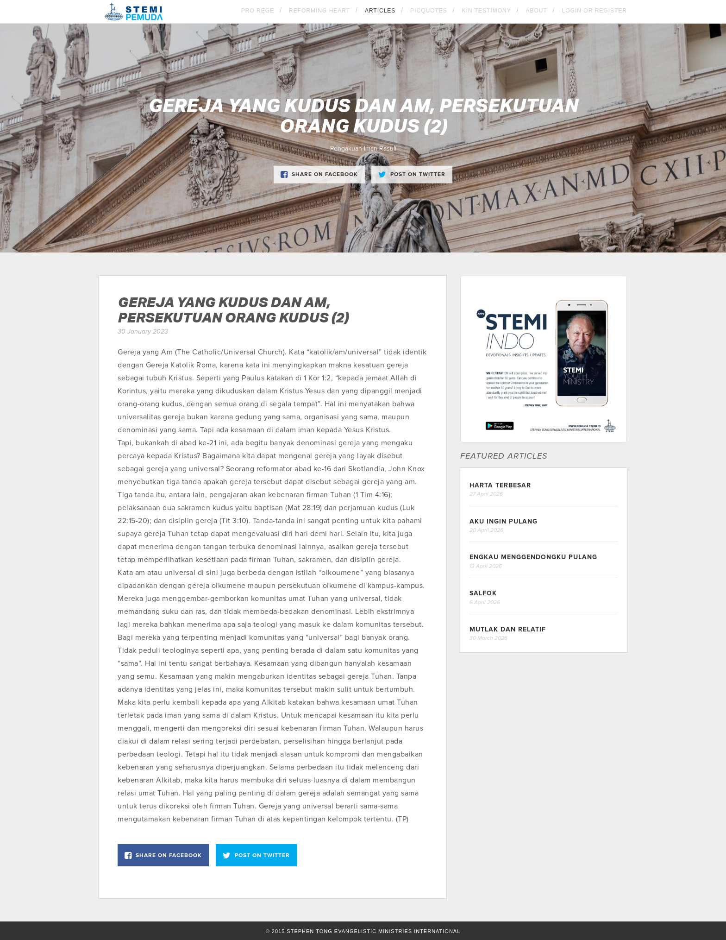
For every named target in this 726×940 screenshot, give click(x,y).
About (536, 10)
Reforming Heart (319, 10)
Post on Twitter (411, 174)
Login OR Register (594, 10)
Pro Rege (257, 10)
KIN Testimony (486, 10)
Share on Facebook (319, 174)
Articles (380, 10)
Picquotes (428, 10)
